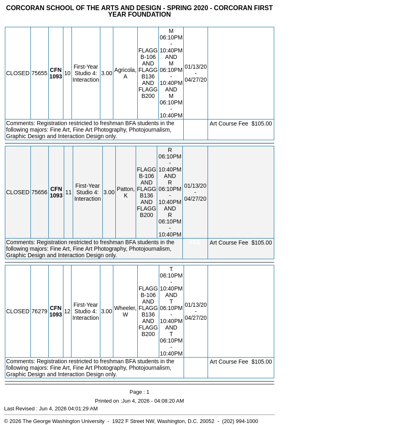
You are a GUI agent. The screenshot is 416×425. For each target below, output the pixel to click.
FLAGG (148, 50)
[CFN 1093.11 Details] (56, 195)
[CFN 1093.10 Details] (56, 76)
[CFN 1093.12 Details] (56, 314)
